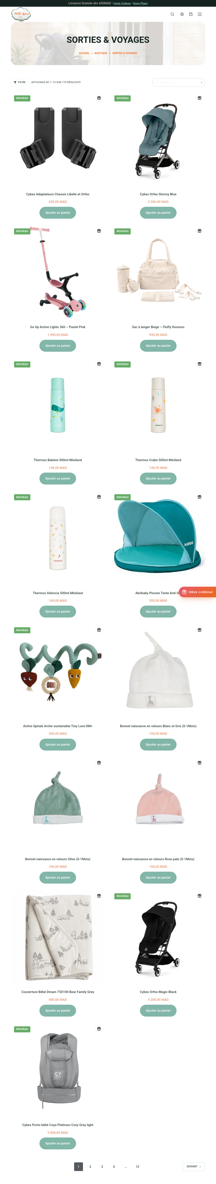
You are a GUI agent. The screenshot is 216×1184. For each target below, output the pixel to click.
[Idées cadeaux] (197, 591)
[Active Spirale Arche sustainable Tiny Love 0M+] (58, 671)
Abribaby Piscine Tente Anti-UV (158, 593)
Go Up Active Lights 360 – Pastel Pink (57, 327)
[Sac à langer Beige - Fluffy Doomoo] (158, 272)
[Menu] (200, 14)
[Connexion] (182, 14)
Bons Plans (141, 3)
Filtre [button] (20, 82)
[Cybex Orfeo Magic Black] (158, 937)
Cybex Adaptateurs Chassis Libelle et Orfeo (57, 194)
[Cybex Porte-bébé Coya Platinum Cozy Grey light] (58, 1070)
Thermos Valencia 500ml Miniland (57, 593)
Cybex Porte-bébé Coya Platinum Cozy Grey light (58, 1125)
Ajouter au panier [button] (57, 212)
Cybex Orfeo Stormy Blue (158, 194)
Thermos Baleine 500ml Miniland (57, 460)
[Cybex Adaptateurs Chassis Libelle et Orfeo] (58, 139)
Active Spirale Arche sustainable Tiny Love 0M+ (58, 726)
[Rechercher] (172, 14)
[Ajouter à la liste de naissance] (98, 98)
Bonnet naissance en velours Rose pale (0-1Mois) (158, 859)
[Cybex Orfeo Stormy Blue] (158, 139)
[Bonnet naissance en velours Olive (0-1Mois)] (58, 804)
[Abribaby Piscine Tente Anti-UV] (158, 538)
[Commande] (178, 82)
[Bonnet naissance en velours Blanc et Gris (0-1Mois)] (158, 671)
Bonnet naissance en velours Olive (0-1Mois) (57, 859)
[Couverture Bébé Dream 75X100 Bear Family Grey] (58, 937)
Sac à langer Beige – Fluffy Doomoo (158, 327)
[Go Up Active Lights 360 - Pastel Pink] (58, 272)
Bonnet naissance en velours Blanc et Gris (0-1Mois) (158, 726)
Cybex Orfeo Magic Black (158, 992)
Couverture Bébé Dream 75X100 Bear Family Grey (57, 992)
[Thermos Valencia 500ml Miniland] (58, 538)
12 (137, 1166)
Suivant (194, 1166)
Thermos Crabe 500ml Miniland (158, 460)
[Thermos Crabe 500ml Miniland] (158, 405)
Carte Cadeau (121, 3)
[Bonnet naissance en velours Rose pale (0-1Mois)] (158, 804)
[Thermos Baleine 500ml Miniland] (58, 405)
